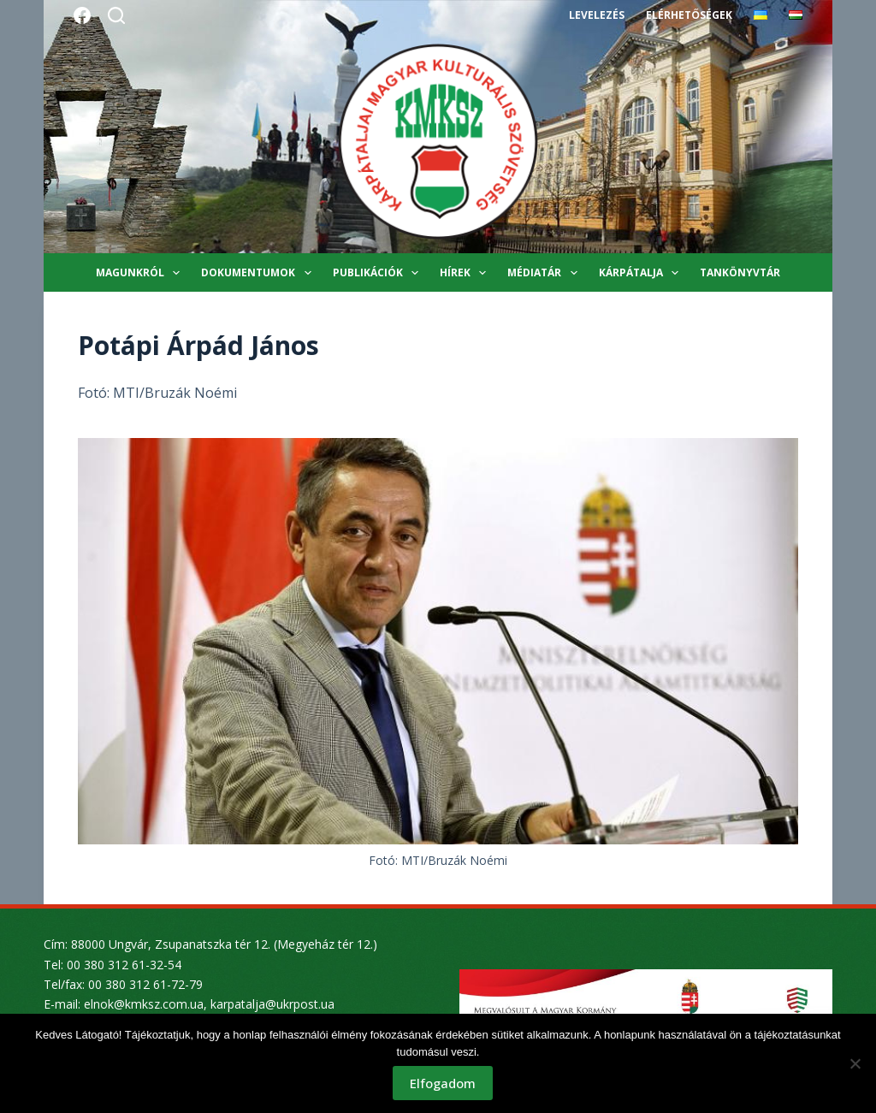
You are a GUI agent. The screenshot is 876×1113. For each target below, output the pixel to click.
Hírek (466, 273)
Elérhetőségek (688, 15)
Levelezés (596, 15)
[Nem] (854, 1063)
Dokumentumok (259, 273)
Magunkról (141, 273)
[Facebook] (82, 15)
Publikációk (379, 273)
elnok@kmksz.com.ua (144, 1004)
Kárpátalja (642, 273)
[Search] (116, 15)
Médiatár (545, 273)
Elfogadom (443, 1083)
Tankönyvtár (740, 272)
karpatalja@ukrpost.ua (272, 1004)
